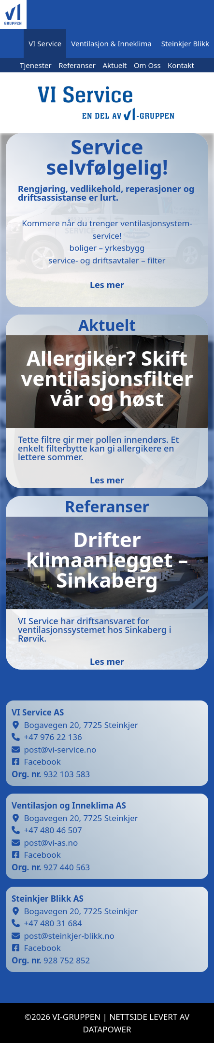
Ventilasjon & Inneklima (111, 43)
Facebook (42, 761)
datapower (107, 1029)
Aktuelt (114, 65)
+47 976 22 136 (53, 736)
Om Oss (147, 65)
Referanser (77, 65)
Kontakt (181, 65)
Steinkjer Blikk (185, 43)
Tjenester (36, 65)
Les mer (107, 284)
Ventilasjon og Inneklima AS (69, 805)
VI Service (45, 43)
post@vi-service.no (60, 749)
